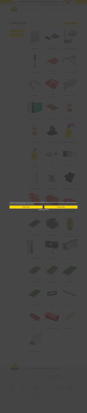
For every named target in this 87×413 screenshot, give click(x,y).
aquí (16, 203)
